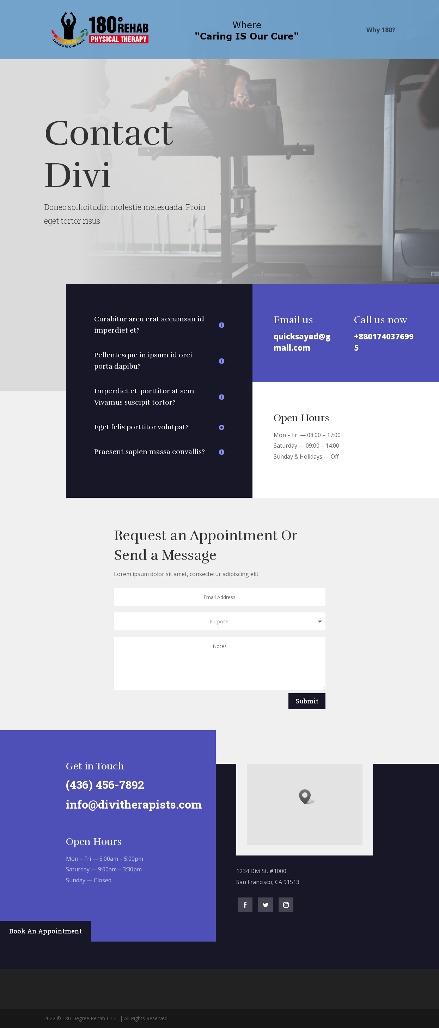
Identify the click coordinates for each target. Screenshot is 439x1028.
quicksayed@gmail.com (302, 341)
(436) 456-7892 (101, 784)
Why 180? (380, 30)
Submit (306, 701)
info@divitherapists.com (130, 804)
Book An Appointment (45, 931)
